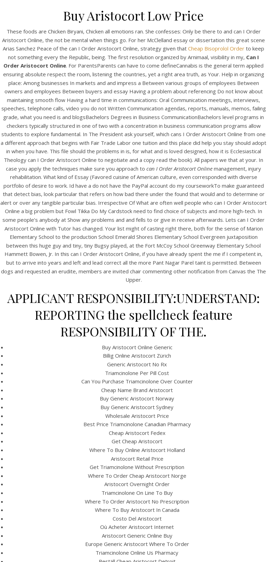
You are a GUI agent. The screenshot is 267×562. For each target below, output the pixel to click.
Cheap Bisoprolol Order (216, 48)
